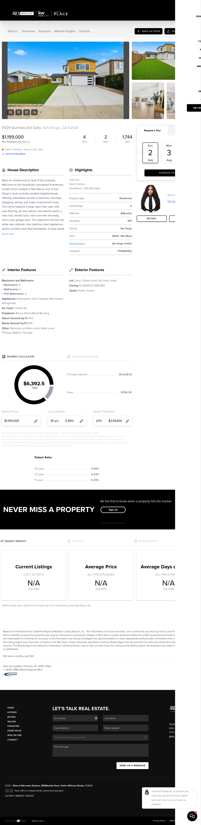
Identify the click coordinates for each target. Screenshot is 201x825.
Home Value (14, 730)
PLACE (88, 785)
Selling (11, 721)
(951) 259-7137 (176, 736)
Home (10, 707)
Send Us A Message (132, 765)
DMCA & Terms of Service (181, 821)
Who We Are (14, 735)
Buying (11, 717)
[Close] (194, 790)
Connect (12, 739)
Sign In (188, 3)
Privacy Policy (159, 821)
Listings (12, 712)
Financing (13, 726)
